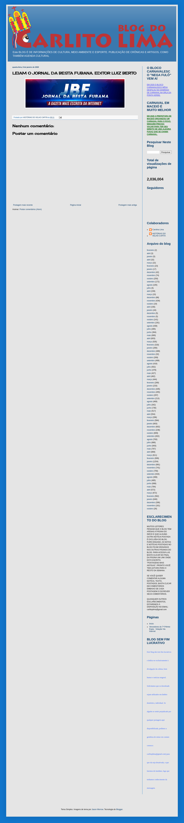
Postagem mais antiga (127, 205)
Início (151, 624)
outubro (150, 279)
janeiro (149, 256)
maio (149, 335)
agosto (149, 285)
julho (149, 288)
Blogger (119, 809)
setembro (151, 282)
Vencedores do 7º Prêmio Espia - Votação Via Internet (159, 629)
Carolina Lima (158, 230)
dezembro (151, 272)
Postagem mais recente (23, 205)
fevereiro (150, 250)
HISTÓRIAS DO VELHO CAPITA (159, 235)
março (149, 263)
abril (148, 253)
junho (149, 332)
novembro (151, 275)
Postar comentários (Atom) (31, 209)
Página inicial (75, 205)
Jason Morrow (97, 809)
